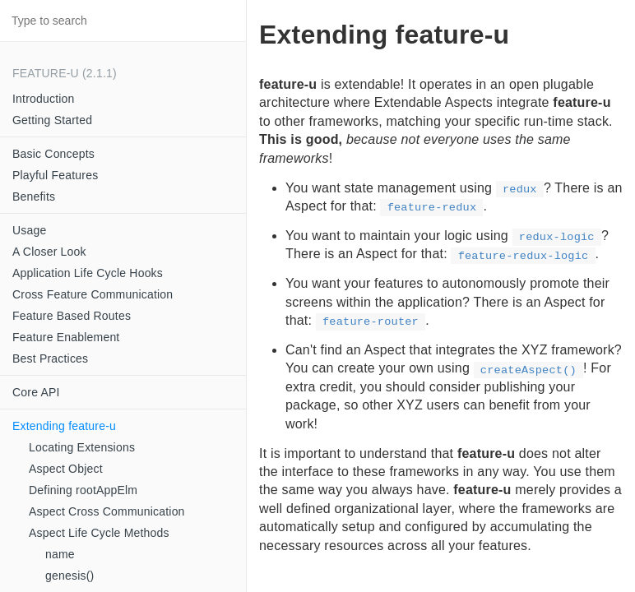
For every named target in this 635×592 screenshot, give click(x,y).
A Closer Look (49, 251)
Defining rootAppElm (83, 490)
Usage (29, 230)
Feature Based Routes (71, 315)
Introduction (43, 98)
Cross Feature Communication (92, 294)
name (60, 554)
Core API (36, 392)
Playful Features (55, 175)
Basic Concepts (53, 153)
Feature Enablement (65, 337)
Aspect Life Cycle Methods (99, 532)
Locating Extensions (82, 447)
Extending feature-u (64, 425)
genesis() (69, 575)
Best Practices (50, 358)
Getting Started (52, 120)
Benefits (33, 196)
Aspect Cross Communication (107, 511)
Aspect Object (66, 468)
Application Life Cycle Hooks (87, 273)
